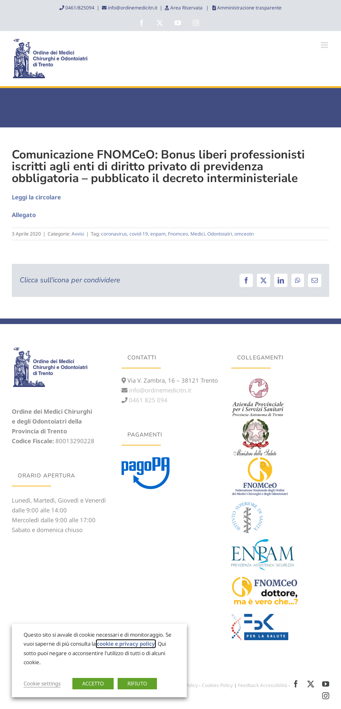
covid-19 (138, 233)
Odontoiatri (219, 233)
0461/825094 (79, 7)
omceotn (244, 233)
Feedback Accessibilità (262, 685)
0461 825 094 (147, 400)
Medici (197, 233)
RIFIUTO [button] (137, 683)
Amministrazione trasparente (249, 7)
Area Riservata (186, 7)
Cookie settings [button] (42, 683)
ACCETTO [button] (93, 683)
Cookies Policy (217, 685)
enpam (158, 233)
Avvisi (78, 233)
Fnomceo (178, 233)
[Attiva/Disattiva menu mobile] (325, 45)
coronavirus (114, 233)
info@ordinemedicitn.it (132, 7)
